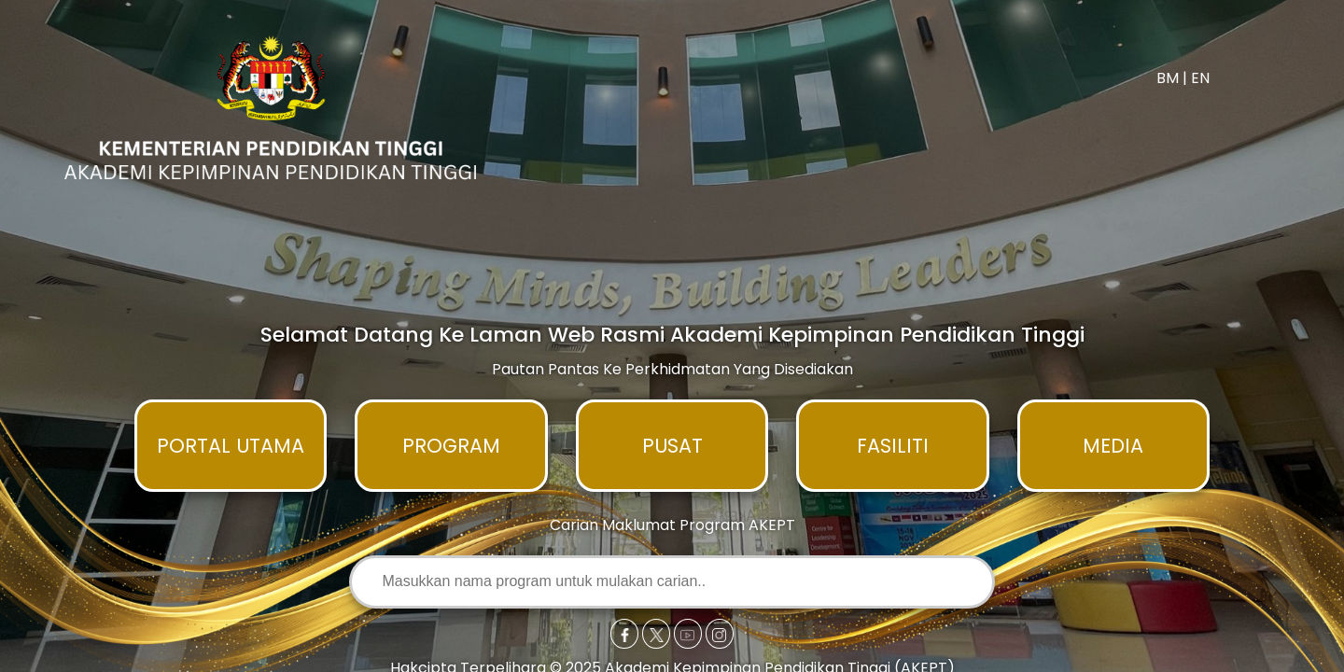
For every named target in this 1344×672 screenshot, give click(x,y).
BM (1167, 78)
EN (1200, 78)
